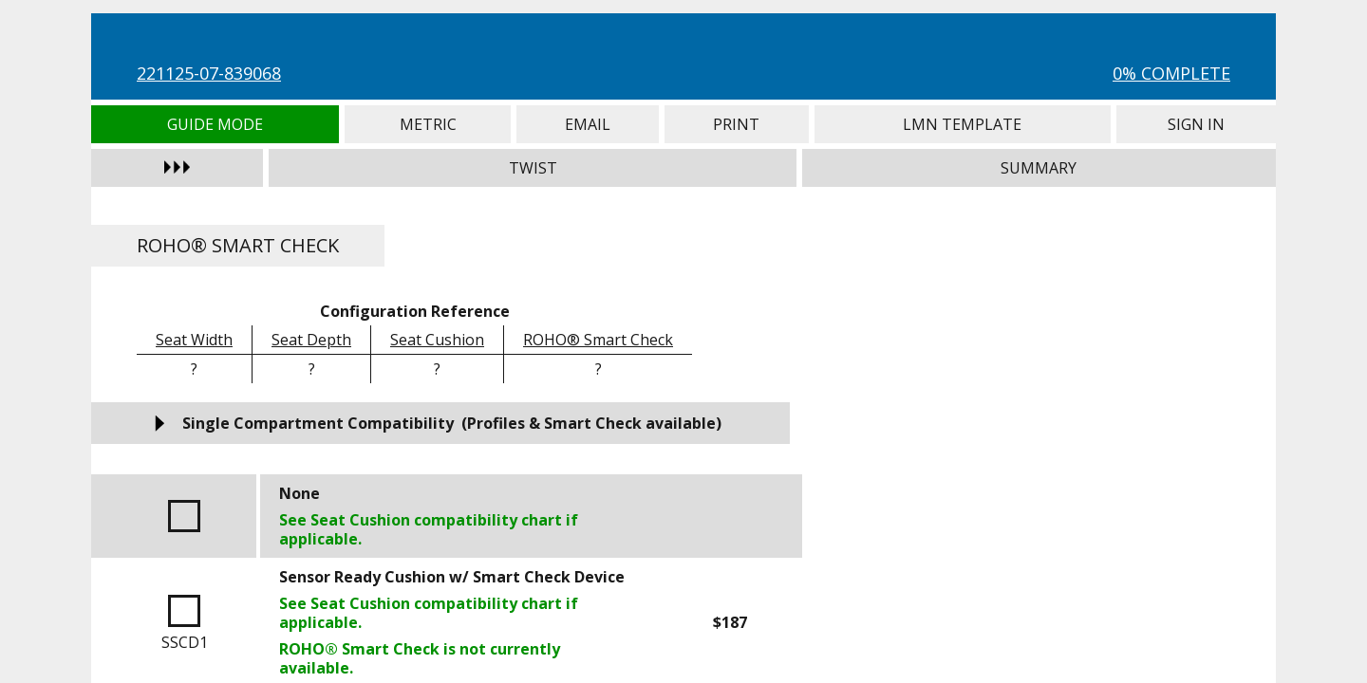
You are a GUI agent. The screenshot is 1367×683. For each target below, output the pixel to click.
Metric (428, 124)
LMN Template (963, 124)
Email (587, 124)
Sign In (1196, 124)
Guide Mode (215, 124)
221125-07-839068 (209, 73)
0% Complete (1171, 73)
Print (737, 124)
